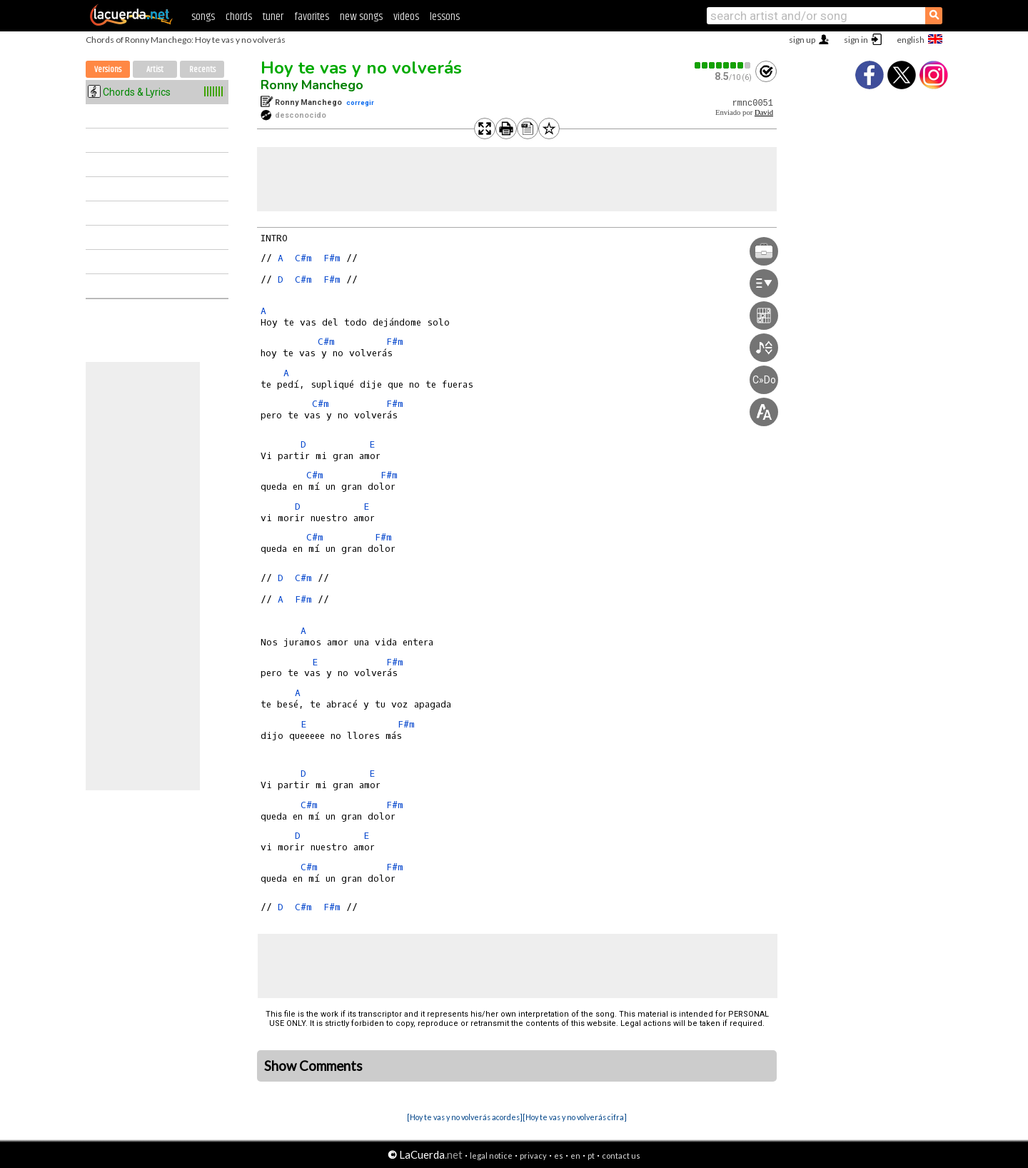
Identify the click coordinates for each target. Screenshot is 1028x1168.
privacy (533, 1155)
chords (239, 17)
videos (406, 17)
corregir (360, 102)
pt (591, 1155)
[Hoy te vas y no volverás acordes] (465, 1117)
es (558, 1155)
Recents (202, 69)
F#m (332, 258)
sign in (856, 39)
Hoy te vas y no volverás (361, 67)
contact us (621, 1155)
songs (203, 17)
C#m (303, 258)
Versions (107, 69)
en (575, 1155)
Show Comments (313, 1066)
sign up (802, 39)
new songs (361, 17)
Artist (154, 69)
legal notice (491, 1155)
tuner (273, 17)
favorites (311, 17)
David (764, 112)
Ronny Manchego (312, 85)
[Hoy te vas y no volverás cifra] (575, 1117)
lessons (445, 17)
